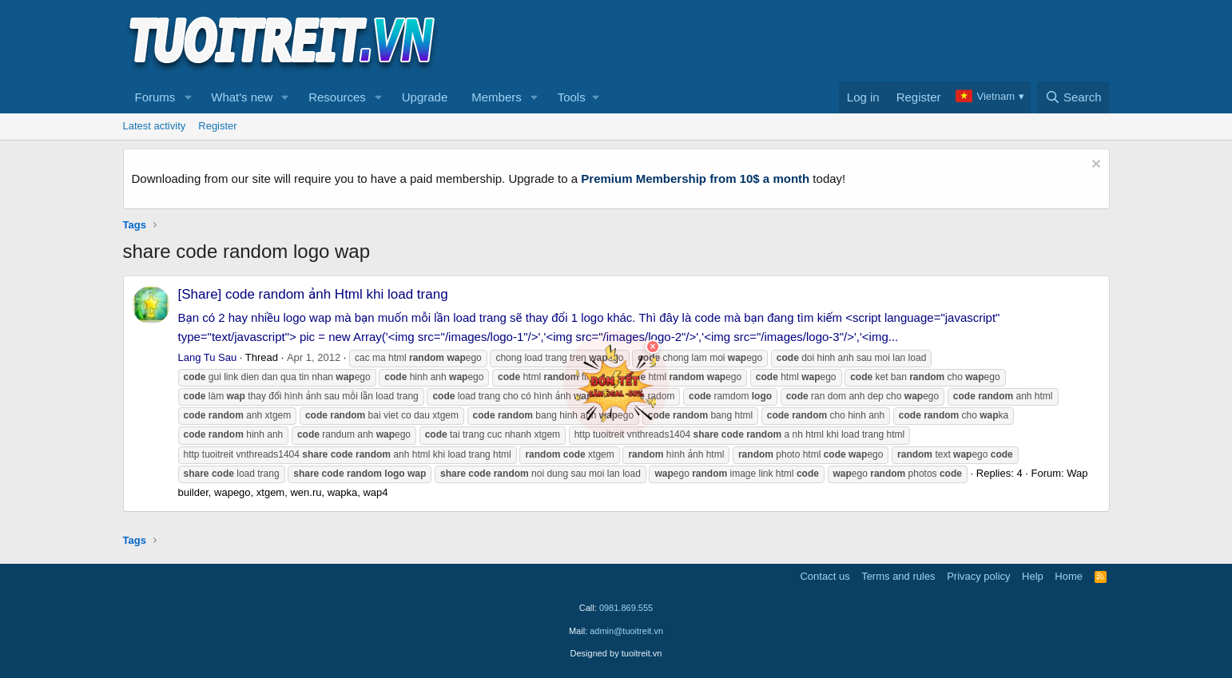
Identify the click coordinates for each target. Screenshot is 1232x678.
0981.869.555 (626, 608)
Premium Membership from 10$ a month (695, 178)
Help (1032, 576)
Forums (155, 97)
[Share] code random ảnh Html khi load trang (313, 294)
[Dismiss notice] (1094, 165)
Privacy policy (978, 576)
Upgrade (425, 97)
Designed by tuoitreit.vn (616, 653)
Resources (337, 97)
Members (496, 97)
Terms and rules (898, 576)
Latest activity (154, 126)
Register (217, 126)
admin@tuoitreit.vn (626, 631)
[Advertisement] (819, 41)
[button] (188, 97)
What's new (241, 97)
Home (1069, 576)
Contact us (824, 576)
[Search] (1073, 97)
